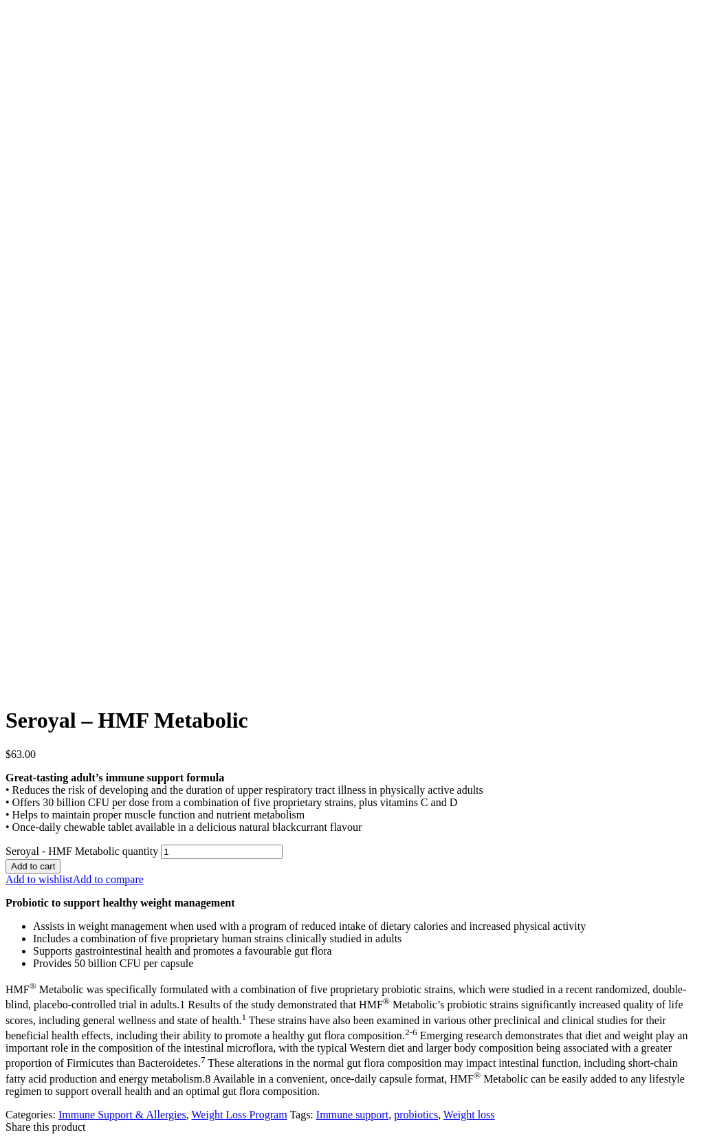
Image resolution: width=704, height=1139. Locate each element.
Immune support (352, 1114)
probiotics (416, 1114)
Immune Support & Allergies (122, 1114)
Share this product (45, 1127)
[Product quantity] (222, 852)
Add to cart (33, 866)
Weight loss (469, 1114)
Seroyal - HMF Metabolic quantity (82, 851)
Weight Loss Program (239, 1114)
